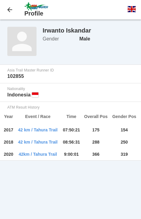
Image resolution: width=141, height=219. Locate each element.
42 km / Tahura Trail (38, 129)
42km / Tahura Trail (38, 154)
